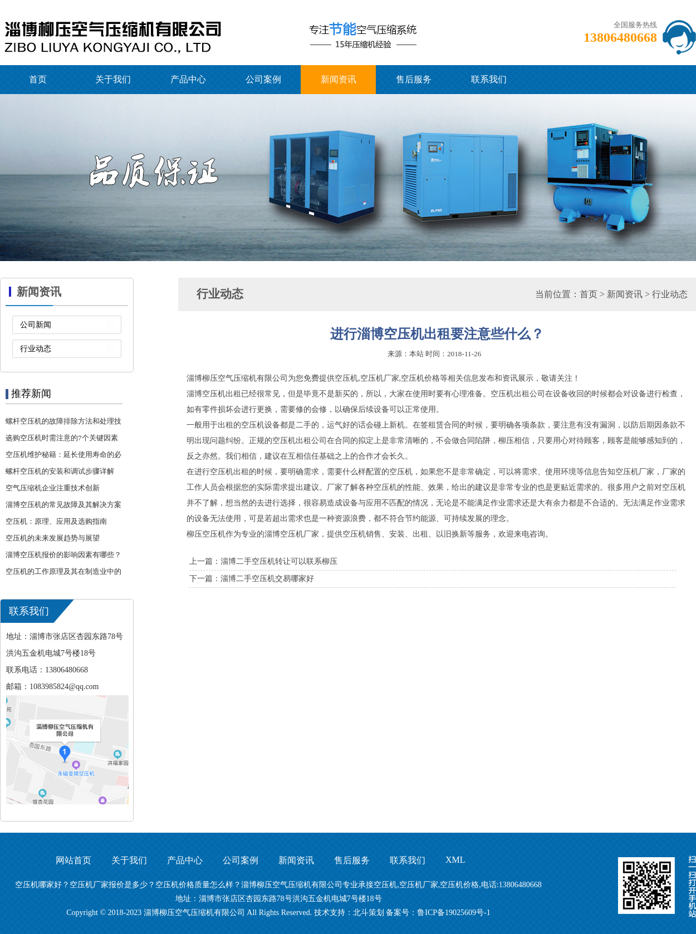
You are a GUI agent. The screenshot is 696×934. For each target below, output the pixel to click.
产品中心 (188, 79)
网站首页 (73, 860)
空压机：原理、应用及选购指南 (56, 521)
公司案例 (263, 79)
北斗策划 (368, 912)
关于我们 (113, 79)
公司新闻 (35, 325)
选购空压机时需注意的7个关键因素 (62, 438)
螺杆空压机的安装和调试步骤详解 (60, 471)
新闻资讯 (338, 79)
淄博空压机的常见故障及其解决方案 (63, 504)
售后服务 (414, 79)
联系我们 (489, 79)
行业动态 (35, 349)
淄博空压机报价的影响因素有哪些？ (63, 554)
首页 (38, 79)
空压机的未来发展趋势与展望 (53, 538)
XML (455, 859)
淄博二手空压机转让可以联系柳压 (278, 561)
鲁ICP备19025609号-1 (453, 912)
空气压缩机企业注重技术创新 (53, 488)
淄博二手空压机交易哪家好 (267, 578)
